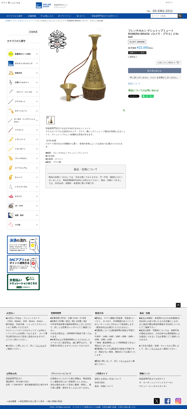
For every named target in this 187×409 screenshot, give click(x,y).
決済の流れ (100, 382)
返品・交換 (145, 313)
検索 (180, 16)
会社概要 (12, 401)
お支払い (10, 313)
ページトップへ (178, 305)
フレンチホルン (19, 21)
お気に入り (47, 16)
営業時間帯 (56, 313)
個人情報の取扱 (55, 401)
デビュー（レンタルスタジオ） (153, 386)
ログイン (169, 2)
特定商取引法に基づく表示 (32, 401)
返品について (134, 83)
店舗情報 (32, 16)
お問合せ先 (11, 373)
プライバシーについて (61, 373)
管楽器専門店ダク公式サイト (105, 16)
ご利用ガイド (101, 373)
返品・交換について (104, 386)
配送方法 (99, 313)
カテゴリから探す (14, 16)
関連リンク (145, 373)
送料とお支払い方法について (108, 379)
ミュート (30, 21)
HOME (8, 21)
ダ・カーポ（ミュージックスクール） (156, 382)
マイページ (64, 16)
